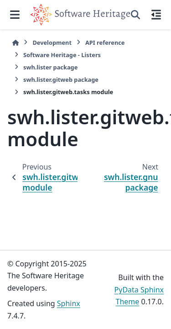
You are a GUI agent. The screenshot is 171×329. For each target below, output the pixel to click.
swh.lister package (50, 67)
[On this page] (156, 14)
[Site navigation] (15, 14)
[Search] (135, 14)
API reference (104, 42)
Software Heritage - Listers (62, 55)
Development (52, 42)
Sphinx (68, 303)
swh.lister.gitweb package (60, 79)
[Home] (15, 43)
